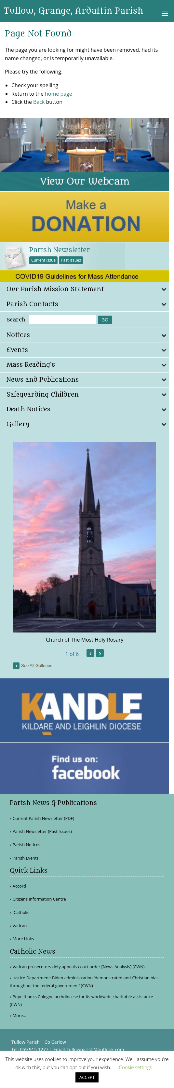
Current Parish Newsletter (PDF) (43, 818)
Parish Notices (26, 845)
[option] (84, 543)
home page (58, 93)
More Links (23, 939)
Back (39, 101)
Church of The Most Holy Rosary (85, 639)
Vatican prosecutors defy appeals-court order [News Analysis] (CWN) (79, 967)
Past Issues (71, 260)
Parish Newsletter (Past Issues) (42, 831)
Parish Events (26, 858)
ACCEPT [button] (87, 1077)
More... (19, 1015)
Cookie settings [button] (135, 1067)
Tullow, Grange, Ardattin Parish (73, 11)
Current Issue (43, 260)
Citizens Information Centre (39, 899)
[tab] (84, 289)
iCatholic (21, 912)
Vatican (20, 926)
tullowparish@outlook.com (95, 1049)
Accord (19, 886)
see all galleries (36, 665)
